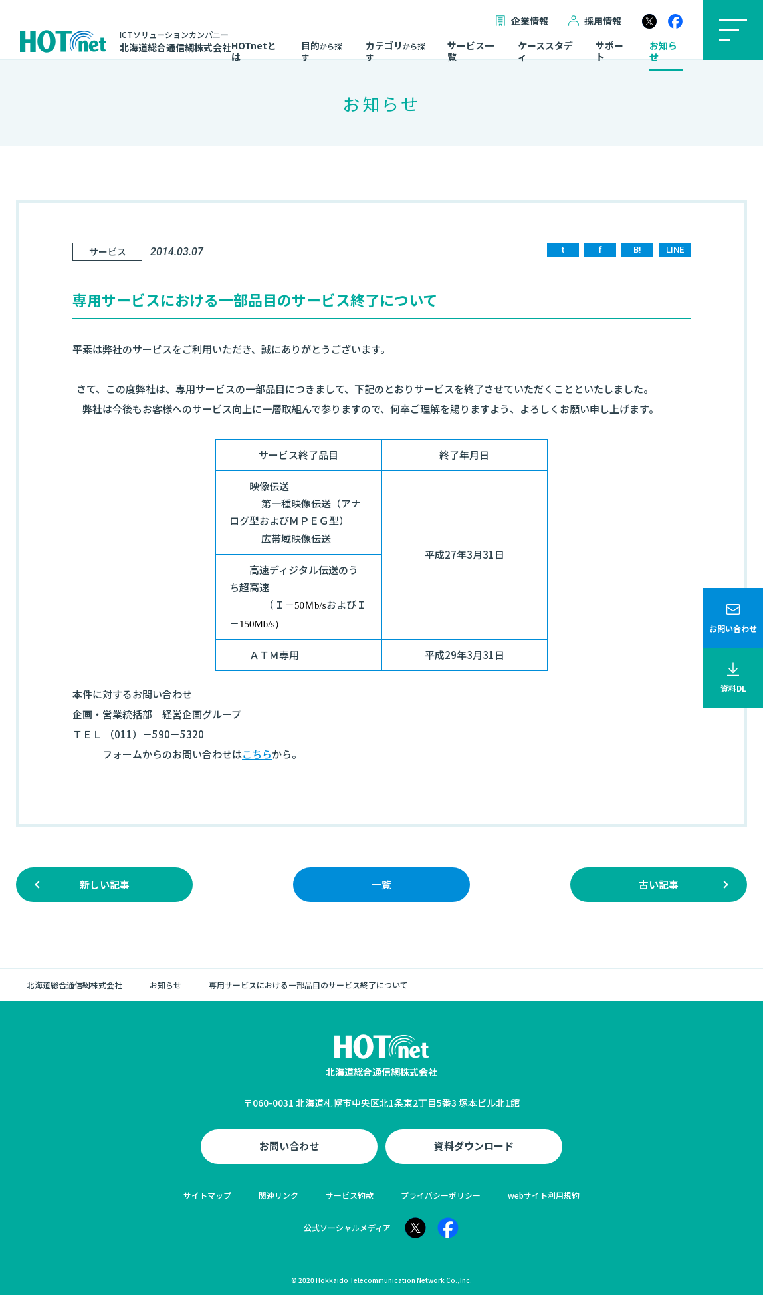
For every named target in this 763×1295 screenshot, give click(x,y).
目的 (321, 51)
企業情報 (521, 21)
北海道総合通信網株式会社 (74, 984)
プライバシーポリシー (441, 1195)
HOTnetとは (253, 51)
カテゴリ (395, 51)
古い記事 (659, 884)
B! (637, 250)
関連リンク (278, 1195)
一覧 (381, 884)
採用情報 (594, 21)
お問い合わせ (289, 1146)
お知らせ (663, 51)
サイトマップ (207, 1195)
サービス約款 (350, 1195)
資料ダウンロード (474, 1146)
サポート (609, 51)
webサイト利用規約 (544, 1195)
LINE (675, 250)
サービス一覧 (470, 51)
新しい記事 (105, 884)
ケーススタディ (545, 51)
